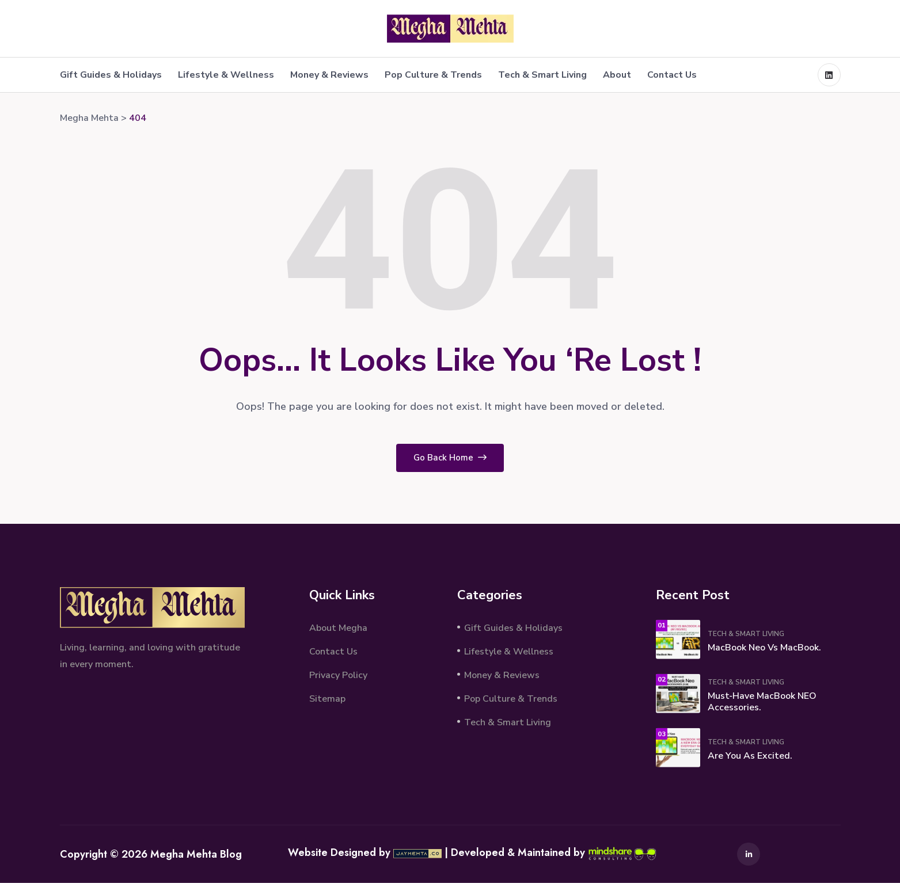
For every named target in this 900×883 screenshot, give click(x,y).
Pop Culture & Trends (433, 74)
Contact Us (672, 74)
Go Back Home (450, 457)
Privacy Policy (338, 674)
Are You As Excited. (750, 755)
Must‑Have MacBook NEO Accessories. (762, 701)
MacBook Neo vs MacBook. (764, 647)
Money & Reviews (329, 74)
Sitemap (327, 698)
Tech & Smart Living (542, 74)
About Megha (338, 627)
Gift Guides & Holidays (111, 74)
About (617, 74)
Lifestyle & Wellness (226, 74)
